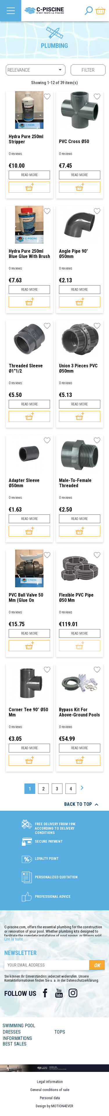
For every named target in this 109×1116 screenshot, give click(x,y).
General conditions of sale (49, 1090)
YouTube (59, 993)
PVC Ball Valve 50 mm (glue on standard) (26, 598)
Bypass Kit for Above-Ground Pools (79, 712)
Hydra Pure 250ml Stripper (26, 139)
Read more (29, 175)
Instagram (73, 993)
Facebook (45, 993)
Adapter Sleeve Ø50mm (24, 483)
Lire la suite (13, 939)
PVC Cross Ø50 (74, 141)
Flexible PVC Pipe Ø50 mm (76, 598)
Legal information (50, 1081)
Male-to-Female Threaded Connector (75, 483)
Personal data (50, 1098)
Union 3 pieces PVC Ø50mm (78, 368)
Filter (88, 70)
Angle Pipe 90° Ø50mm (73, 254)
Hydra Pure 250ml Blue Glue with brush (29, 254)
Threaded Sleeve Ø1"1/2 (26, 368)
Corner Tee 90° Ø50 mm (28, 712)
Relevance (36, 69)
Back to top (82, 804)
